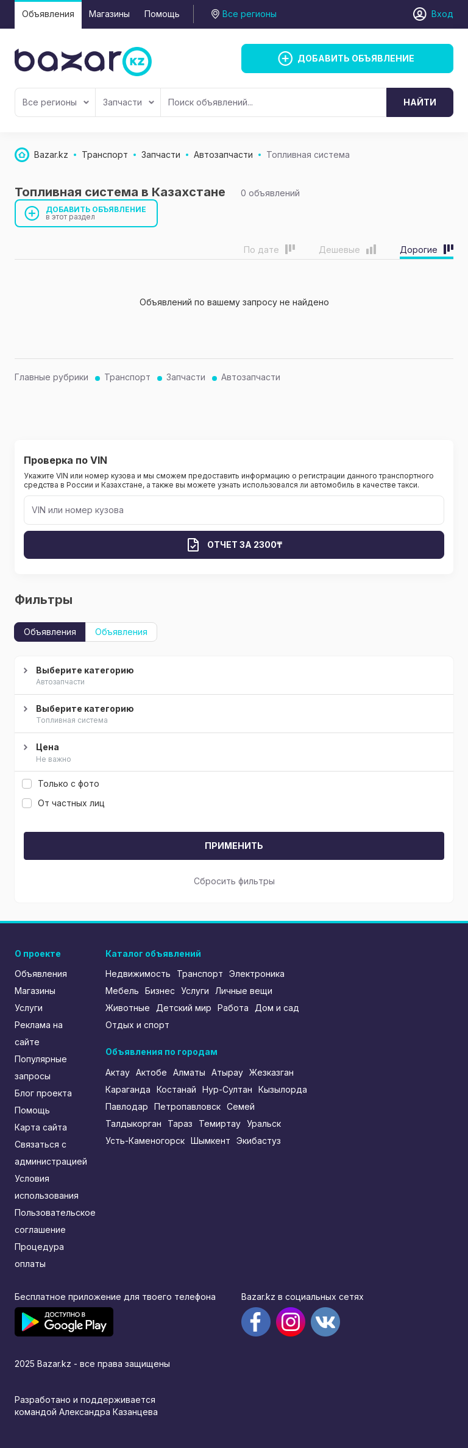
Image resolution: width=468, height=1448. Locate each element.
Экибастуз (258, 1140)
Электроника (257, 973)
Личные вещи (243, 990)
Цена (232, 753)
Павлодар (126, 1106)
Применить (234, 845)
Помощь (162, 14)
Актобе (151, 1072)
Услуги (29, 1008)
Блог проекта (43, 1093)
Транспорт (127, 377)
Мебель (122, 990)
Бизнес (160, 990)
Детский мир (183, 1008)
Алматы (189, 1072)
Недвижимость (138, 973)
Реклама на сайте (39, 1033)
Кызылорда (282, 1089)
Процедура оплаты (39, 1255)
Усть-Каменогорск (145, 1140)
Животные (127, 1008)
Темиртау (220, 1123)
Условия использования (47, 1187)
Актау (117, 1072)
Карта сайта (41, 1127)
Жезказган (271, 1072)
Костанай (176, 1089)
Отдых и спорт (137, 1025)
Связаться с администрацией (51, 1152)
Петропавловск (187, 1106)
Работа (233, 1008)
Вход (442, 14)
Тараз (180, 1123)
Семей (241, 1106)
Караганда (128, 1089)
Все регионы (56, 102)
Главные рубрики (51, 377)
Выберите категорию (232, 676)
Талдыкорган (133, 1123)
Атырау (227, 1072)
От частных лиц (63, 803)
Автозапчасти (250, 377)
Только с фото (60, 783)
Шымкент (210, 1140)
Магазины (109, 14)
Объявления (48, 14)
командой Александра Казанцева (86, 1412)
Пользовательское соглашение (52, 1221)
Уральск (264, 1123)
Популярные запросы (41, 1067)
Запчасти (128, 102)
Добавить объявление (96, 213)
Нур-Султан (227, 1089)
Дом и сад (277, 1008)
